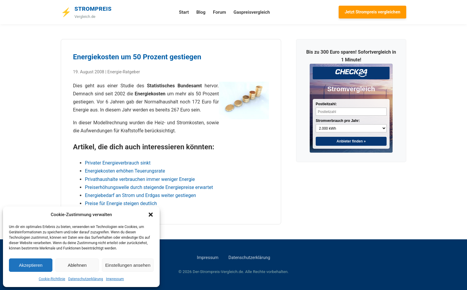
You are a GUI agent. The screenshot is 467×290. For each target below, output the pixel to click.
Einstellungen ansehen (127, 265)
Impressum (115, 279)
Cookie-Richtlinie (52, 279)
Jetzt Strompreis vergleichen (372, 12)
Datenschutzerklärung (85, 279)
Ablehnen (77, 265)
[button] (151, 215)
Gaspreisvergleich (252, 12)
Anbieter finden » (351, 141)
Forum (219, 12)
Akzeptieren (30, 265)
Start (184, 12)
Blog (201, 12)
